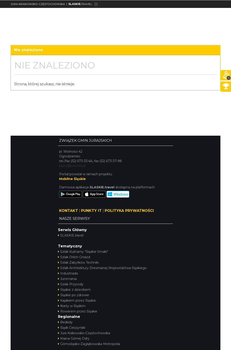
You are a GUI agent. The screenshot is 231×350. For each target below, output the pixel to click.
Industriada (68, 273)
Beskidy (65, 322)
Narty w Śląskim (71, 306)
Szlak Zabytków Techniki (78, 262)
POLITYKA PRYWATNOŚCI (129, 210)
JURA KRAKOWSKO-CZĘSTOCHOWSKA (38, 4)
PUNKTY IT (91, 210)
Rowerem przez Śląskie (77, 311)
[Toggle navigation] (96, 4)
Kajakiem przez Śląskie (77, 300)
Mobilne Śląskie (72, 179)
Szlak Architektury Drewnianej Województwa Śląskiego (102, 268)
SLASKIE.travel (70, 235)
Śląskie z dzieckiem (74, 290)
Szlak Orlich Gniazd (74, 257)
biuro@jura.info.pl (72, 166)
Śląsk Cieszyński (71, 328)
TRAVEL (80, 4)
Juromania (67, 279)
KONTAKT (68, 210)
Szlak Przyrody (70, 284)
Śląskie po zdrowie (73, 295)
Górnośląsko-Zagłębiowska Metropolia (89, 344)
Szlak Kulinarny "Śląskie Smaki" (83, 252)
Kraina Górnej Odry (74, 338)
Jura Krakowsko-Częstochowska (84, 333)
